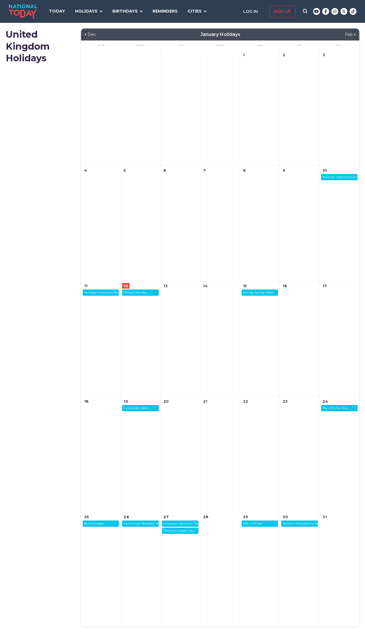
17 (325, 285)
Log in (251, 11)
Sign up (282, 11)
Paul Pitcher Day (335, 408)
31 (325, 516)
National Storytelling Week (300, 523)
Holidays (86, 11)
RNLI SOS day (253, 523)
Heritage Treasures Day (101, 292)
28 (205, 516)
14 (205, 285)
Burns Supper (94, 523)
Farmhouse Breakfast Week (141, 523)
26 (126, 516)
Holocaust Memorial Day (180, 523)
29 (245, 516)
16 (285, 285)
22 (245, 401)
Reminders (165, 11)
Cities (195, 11)
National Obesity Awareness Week (340, 177)
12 (125, 285)
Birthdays (125, 11)
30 (285, 516)
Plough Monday (135, 292)
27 (166, 516)
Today (57, 11)
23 (285, 401)
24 (325, 401)
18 (86, 401)
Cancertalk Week (136, 408)
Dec (92, 34)
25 (86, 516)
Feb (349, 34)
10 (325, 170)
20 (166, 401)
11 (86, 285)
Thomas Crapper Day (178, 530)
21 (205, 401)
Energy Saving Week (258, 292)
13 (165, 285)
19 (125, 401)
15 (245, 285)
